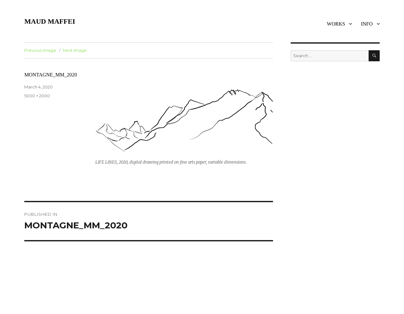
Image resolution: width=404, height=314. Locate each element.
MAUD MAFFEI (49, 21)
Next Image (75, 50)
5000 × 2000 (37, 95)
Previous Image (40, 50)
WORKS (336, 24)
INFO (366, 24)
